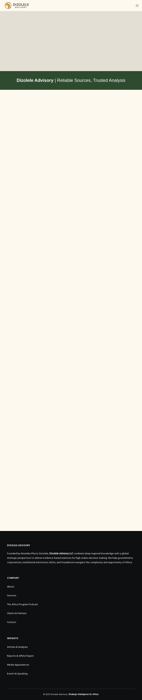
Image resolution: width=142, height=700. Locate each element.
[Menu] (136, 5)
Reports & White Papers (20, 656)
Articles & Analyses (17, 647)
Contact (11, 622)
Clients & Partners (16, 613)
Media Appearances (18, 665)
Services (11, 595)
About (10, 586)
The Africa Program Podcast (22, 604)
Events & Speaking (17, 673)
